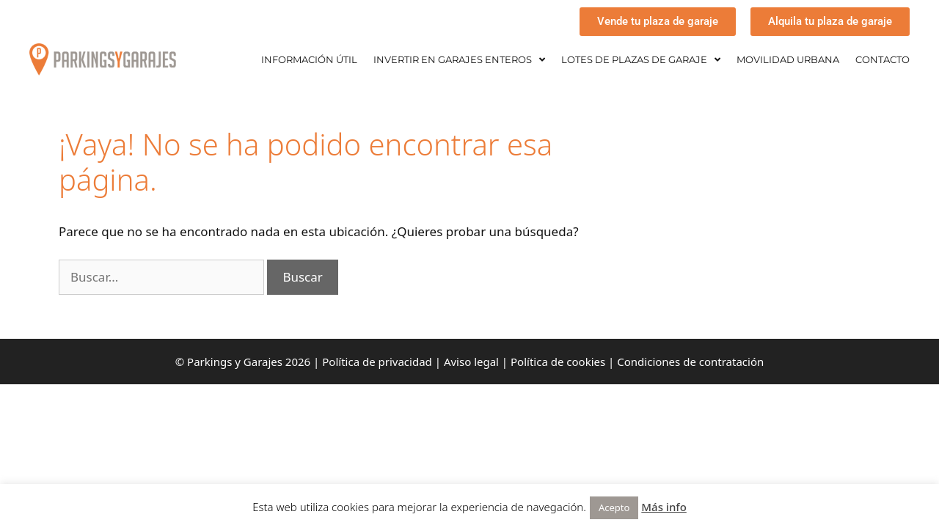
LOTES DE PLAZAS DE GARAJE (640, 60)
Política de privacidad (377, 361)
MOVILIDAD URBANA (788, 59)
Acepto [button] (614, 507)
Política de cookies (558, 361)
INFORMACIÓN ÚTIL (309, 59)
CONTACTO (882, 59)
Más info (664, 506)
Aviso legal (471, 361)
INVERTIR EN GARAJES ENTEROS (459, 60)
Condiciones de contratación (690, 361)
